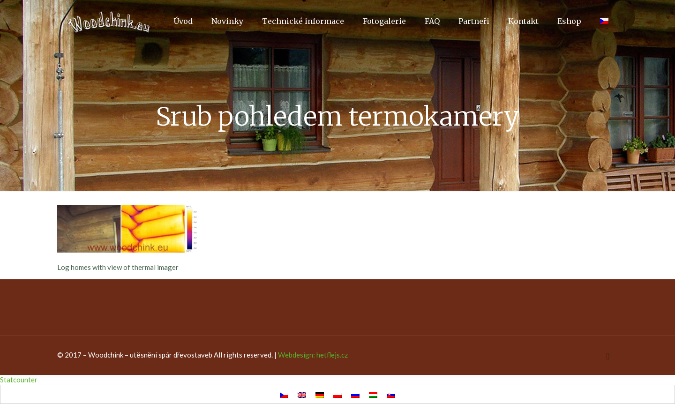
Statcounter (19, 379)
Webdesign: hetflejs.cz (313, 355)
